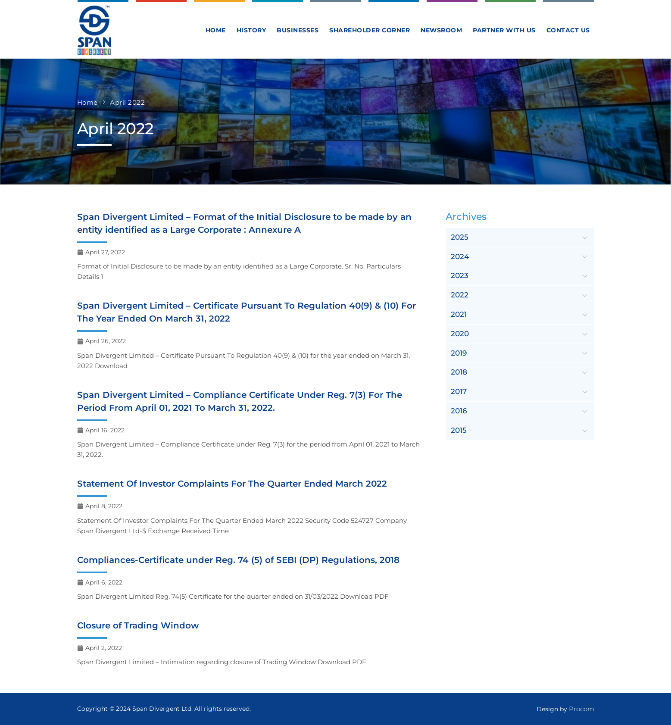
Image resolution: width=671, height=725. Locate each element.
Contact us (568, 30)
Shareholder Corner (369, 30)
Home (216, 30)
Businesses (297, 30)
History (251, 30)
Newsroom (441, 30)
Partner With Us (504, 30)
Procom (581, 709)
